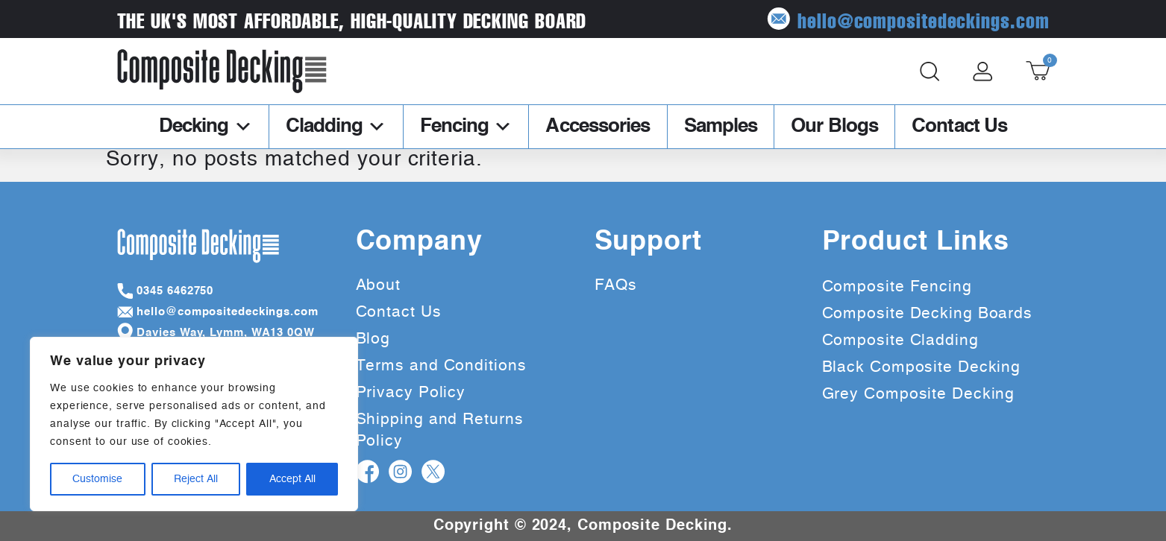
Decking (205, 126)
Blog (373, 339)
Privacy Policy (411, 392)
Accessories (597, 126)
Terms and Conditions (441, 365)
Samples (721, 126)
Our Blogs (834, 126)
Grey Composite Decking (918, 394)
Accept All (292, 479)
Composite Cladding (900, 340)
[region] (194, 424)
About (378, 285)
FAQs (616, 285)
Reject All (196, 479)
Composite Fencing (897, 286)
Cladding (336, 126)
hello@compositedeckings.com (908, 19)
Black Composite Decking (921, 367)
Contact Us (959, 126)
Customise (97, 479)
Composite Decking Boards (927, 313)
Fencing (466, 126)
